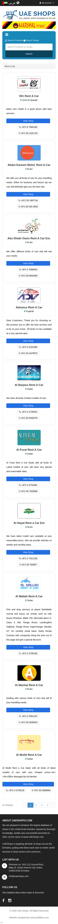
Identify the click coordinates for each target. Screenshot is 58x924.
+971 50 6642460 (28, 275)
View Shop (28, 121)
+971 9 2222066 (28, 347)
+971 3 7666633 (28, 269)
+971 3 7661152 (28, 716)
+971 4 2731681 (28, 485)
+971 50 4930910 (28, 722)
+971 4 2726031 (28, 412)
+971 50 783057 (28, 564)
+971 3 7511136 (28, 558)
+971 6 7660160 (28, 127)
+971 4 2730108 (28, 653)
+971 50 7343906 (28, 491)
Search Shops (32, 40)
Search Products (15, 40)
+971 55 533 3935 (28, 206)
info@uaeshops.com (19, 876)
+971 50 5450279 (28, 418)
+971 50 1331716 (28, 133)
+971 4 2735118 (15, 790)
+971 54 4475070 (28, 353)
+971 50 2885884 (41, 790)
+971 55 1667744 (28, 200)
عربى (14, 2)
